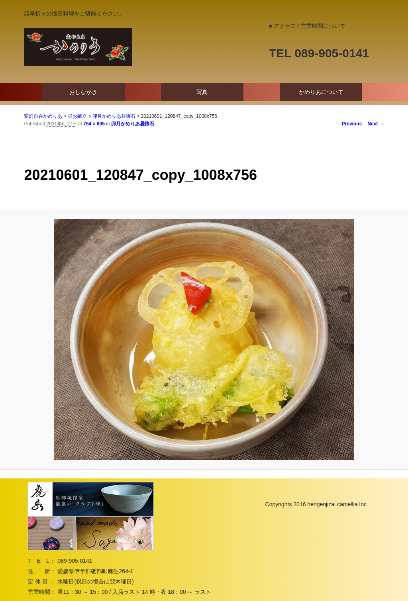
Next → (375, 124)
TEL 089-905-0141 (319, 53)
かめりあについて (321, 92)
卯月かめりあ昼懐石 (132, 124)
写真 (202, 92)
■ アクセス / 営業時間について (307, 26)
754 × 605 (94, 124)
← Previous (348, 124)
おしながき (83, 92)
